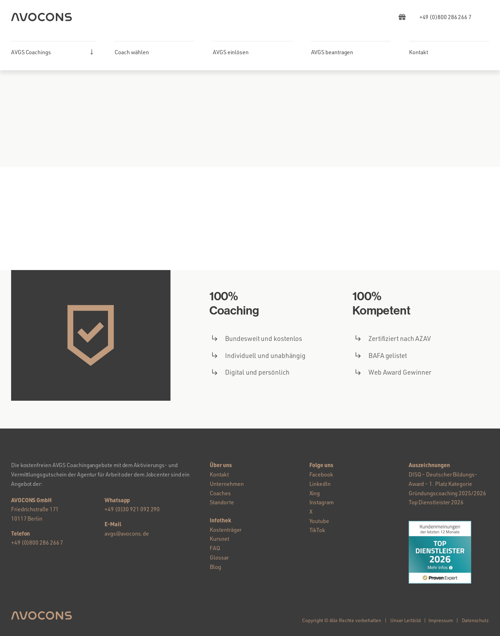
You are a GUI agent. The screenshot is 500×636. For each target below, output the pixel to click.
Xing (314, 493)
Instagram (321, 502)
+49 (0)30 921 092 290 (132, 509)
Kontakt (219, 474)
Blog (215, 566)
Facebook (321, 474)
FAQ (215, 548)
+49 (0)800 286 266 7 (37, 542)
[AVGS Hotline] (445, 17)
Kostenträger (226, 529)
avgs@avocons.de (127, 533)
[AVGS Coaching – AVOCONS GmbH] (41, 15)
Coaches (220, 493)
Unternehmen (226, 483)
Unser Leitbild (405, 620)
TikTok (317, 530)
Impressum (440, 620)
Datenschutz (475, 620)
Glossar (219, 557)
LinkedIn (320, 483)
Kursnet (219, 538)
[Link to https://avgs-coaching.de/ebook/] (402, 17)
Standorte (222, 502)
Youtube (319, 520)
